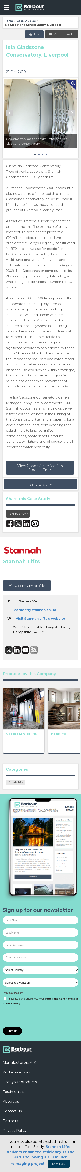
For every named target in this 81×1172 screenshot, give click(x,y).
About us (11, 1101)
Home (8, 20)
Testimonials (13, 1092)
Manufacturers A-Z (19, 1062)
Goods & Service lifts (21, 733)
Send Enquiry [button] (40, 484)
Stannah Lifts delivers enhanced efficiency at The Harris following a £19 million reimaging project (41, 1155)
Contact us (12, 1111)
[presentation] (35, 1016)
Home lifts (58, 733)
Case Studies (26, 20)
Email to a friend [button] (18, 514)
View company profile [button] (27, 585)
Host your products (20, 1082)
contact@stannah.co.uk (35, 610)
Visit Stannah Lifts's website (40, 618)
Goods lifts (15, 782)
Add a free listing (17, 1072)
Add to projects (61, 34)
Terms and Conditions (59, 998)
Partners (10, 1121)
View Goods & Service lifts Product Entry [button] (40, 467)
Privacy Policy (13, 993)
